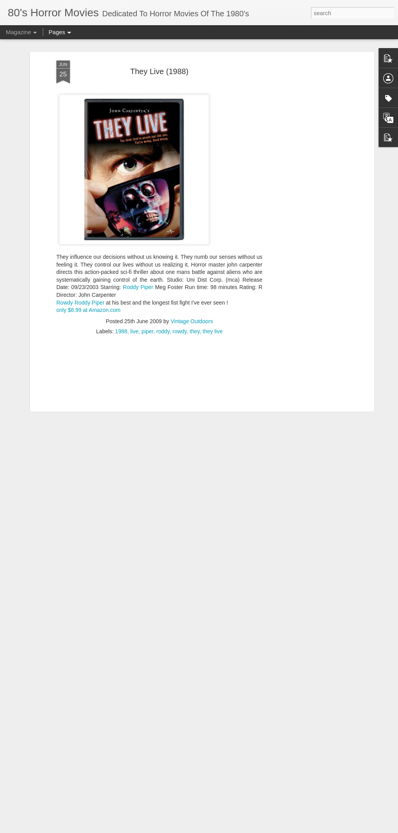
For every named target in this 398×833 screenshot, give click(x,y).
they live (212, 304)
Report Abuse (246, 828)
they (194, 304)
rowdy (180, 304)
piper (147, 304)
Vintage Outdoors (192, 294)
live (134, 304)
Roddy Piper (138, 260)
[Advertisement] (305, 155)
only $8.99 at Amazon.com (88, 283)
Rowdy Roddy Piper (80, 275)
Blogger (223, 828)
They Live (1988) (159, 44)
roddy (162, 304)
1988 (121, 304)
